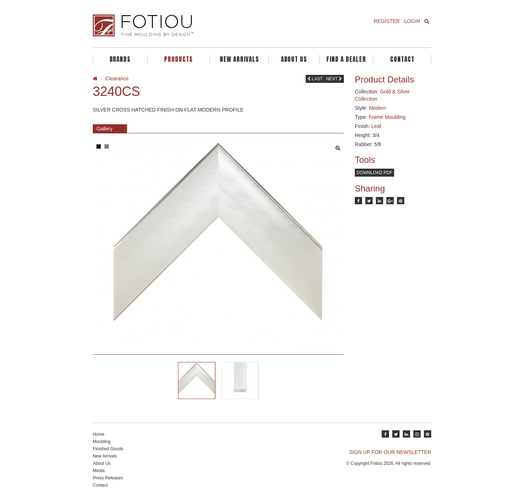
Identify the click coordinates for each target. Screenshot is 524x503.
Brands (120, 59)
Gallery (104, 129)
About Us (294, 59)
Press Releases (108, 477)
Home (98, 434)
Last (315, 78)
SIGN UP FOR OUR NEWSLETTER (390, 452)
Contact (402, 59)
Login (412, 21)
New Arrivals (239, 59)
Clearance (117, 78)
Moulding (101, 441)
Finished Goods (108, 448)
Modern (377, 108)
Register (387, 21)
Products (178, 59)
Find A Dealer (346, 59)
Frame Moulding (387, 117)
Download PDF (374, 172)
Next (334, 78)
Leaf (376, 126)
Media (98, 470)
